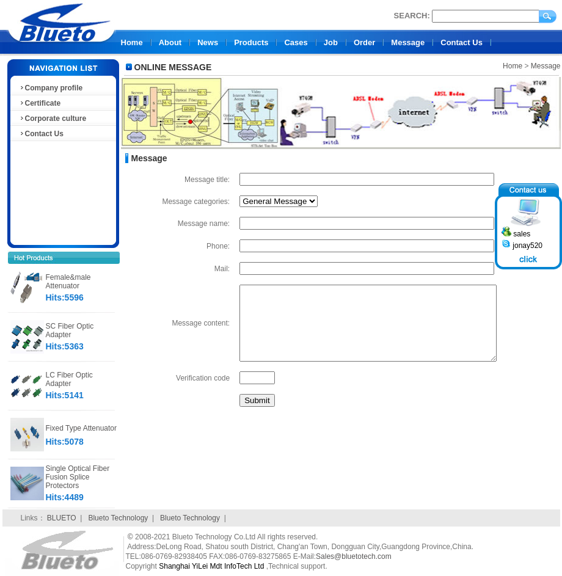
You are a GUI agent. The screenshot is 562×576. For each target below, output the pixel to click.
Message (408, 42)
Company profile (51, 88)
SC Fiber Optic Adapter (70, 330)
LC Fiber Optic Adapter (69, 379)
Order (364, 42)
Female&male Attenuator (68, 281)
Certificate (40, 103)
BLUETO (61, 518)
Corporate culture (53, 118)
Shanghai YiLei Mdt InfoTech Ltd (211, 566)
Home (132, 42)
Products (251, 42)
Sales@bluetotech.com (354, 556)
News (207, 42)
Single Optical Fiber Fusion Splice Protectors (78, 477)
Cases (295, 42)
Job (331, 42)
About (170, 42)
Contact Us (461, 42)
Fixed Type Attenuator (81, 428)
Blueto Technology (118, 518)
